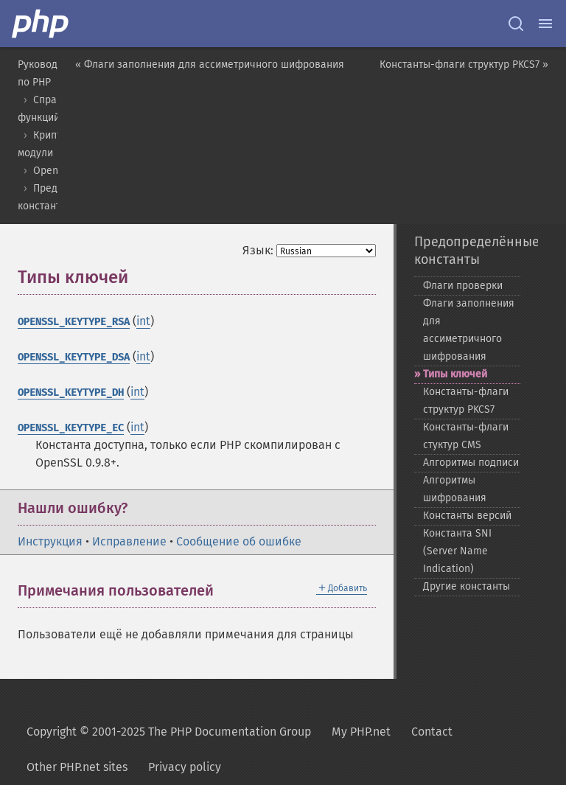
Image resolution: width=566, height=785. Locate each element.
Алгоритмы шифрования (454, 489)
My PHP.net (361, 732)
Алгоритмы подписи (471, 462)
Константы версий (467, 515)
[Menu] (545, 23)
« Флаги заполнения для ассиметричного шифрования (209, 64)
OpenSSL (54, 170)
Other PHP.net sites (77, 767)
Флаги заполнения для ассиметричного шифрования (468, 330)
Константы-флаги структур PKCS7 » (464, 64)
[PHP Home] (41, 23)
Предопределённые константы (467, 251)
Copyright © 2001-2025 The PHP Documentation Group (169, 732)
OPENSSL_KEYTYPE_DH (71, 392)
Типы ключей (455, 374)
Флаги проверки (463, 285)
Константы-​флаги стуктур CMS (466, 436)
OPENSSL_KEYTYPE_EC (71, 428)
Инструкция (50, 541)
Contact (432, 732)
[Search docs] (516, 23)
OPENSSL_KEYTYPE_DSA (74, 357)
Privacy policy (184, 767)
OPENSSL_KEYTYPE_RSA (74, 321)
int (143, 321)
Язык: (257, 250)
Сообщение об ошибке (238, 541)
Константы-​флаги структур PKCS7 (466, 400)
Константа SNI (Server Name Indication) (457, 551)
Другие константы (466, 586)
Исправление (129, 541)
